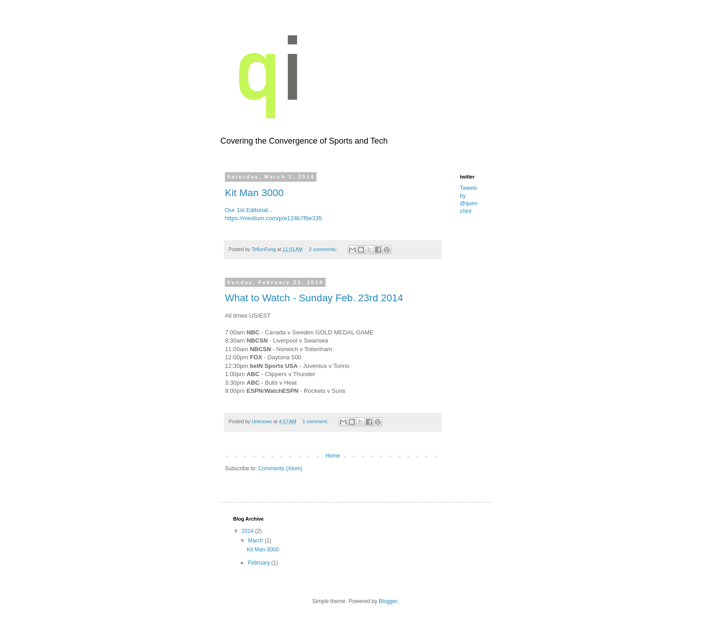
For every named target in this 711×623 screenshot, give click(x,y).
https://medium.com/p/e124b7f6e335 (273, 218)
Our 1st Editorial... (249, 210)
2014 (248, 531)
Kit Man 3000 (254, 192)
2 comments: (323, 249)
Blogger (388, 601)
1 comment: (315, 421)
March (256, 540)
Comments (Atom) (280, 468)
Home (333, 456)
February (259, 563)
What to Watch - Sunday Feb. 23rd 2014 (314, 298)
